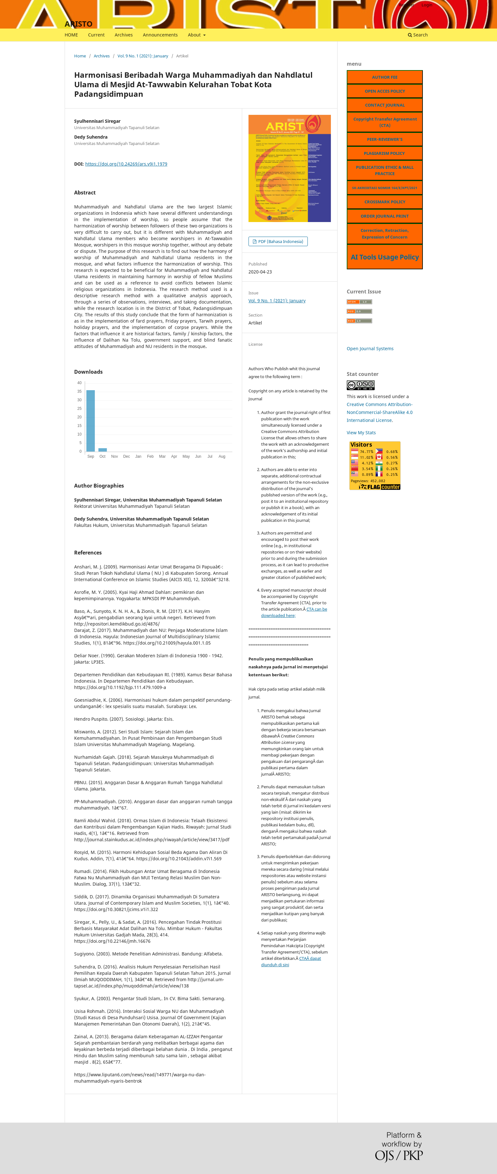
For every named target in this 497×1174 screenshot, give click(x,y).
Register (406, 5)
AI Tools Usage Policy (385, 257)
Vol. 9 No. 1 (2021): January (143, 56)
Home (80, 56)
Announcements (160, 35)
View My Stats (361, 433)
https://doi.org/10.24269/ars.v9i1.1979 (126, 164)
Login (427, 5)
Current (96, 35)
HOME (71, 35)
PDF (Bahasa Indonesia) (280, 241)
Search (418, 35)
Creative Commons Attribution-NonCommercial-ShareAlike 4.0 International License (380, 412)
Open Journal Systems (370, 348)
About (195, 35)
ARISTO (79, 23)
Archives (124, 35)
